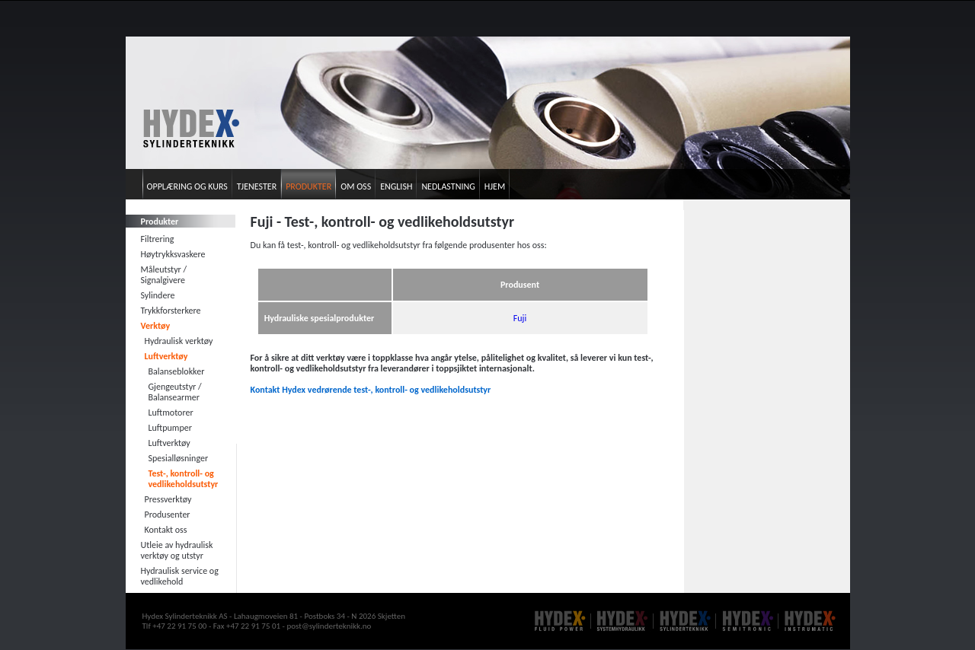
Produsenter (167, 514)
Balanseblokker (177, 371)
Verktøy (156, 325)
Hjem (494, 186)
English (396, 186)
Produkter (308, 186)
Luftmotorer (171, 412)
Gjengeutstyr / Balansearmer (175, 392)
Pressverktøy (168, 499)
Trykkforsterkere (171, 310)
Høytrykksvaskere (173, 254)
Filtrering (157, 239)
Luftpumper (170, 427)
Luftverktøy (166, 356)
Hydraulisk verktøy (179, 341)
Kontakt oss (166, 529)
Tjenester (257, 186)
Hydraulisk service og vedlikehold (180, 576)
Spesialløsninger (179, 458)
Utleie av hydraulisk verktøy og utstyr (177, 550)
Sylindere (158, 295)
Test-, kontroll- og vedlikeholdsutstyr (184, 478)
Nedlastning (448, 186)
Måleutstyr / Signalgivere (164, 274)
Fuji (519, 318)
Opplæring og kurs (187, 186)
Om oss (355, 186)
